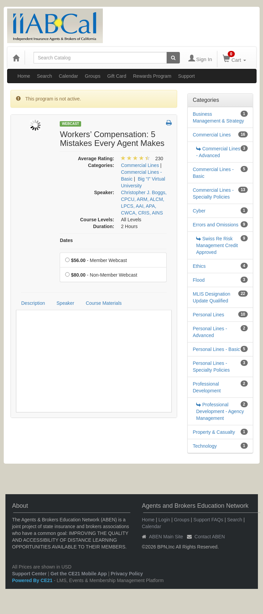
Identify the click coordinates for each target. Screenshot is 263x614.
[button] (169, 123)
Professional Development (207, 387)
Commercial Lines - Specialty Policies (213, 193)
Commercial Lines (212, 134)
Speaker (65, 303)
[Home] (15, 57)
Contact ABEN (209, 536)
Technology (205, 446)
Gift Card (116, 76)
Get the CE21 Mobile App (79, 573)
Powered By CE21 (33, 580)
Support (186, 76)
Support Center (29, 573)
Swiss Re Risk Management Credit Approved (217, 245)
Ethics (199, 266)
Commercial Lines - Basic (213, 173)
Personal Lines (208, 314)
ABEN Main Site (166, 536)
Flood (199, 280)
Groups (92, 76)
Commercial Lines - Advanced (218, 152)
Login (164, 519)
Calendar (68, 76)
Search (44, 76)
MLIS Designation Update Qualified (211, 297)
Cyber (199, 210)
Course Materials (104, 303)
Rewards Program (152, 76)
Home (24, 76)
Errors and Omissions (216, 224)
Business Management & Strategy (218, 117)
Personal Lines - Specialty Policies (211, 366)
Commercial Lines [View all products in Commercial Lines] (140, 165)
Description (33, 303)
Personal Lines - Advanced (210, 332)
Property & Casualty (214, 432)
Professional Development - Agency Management (220, 411)
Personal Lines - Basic (216, 349)
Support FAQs (208, 519)
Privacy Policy (127, 573)
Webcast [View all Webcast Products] (70, 124)
